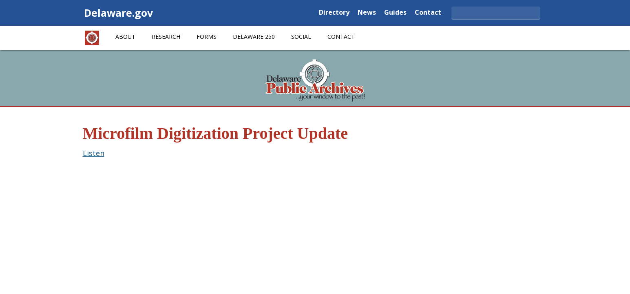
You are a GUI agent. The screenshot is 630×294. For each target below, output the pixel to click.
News (367, 13)
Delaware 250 (254, 36)
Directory (334, 13)
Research (166, 36)
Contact (428, 13)
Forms (207, 36)
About (125, 36)
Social (301, 36)
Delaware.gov (118, 13)
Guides (395, 13)
